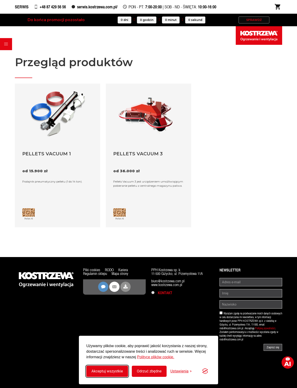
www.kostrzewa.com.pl (166, 285)
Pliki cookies (91, 270)
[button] (6, 44)
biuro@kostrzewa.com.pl (167, 281)
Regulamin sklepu (95, 273)
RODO (109, 270)
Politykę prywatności (265, 328)
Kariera (123, 270)
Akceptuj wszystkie (107, 371)
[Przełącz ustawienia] (181, 371)
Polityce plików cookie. (155, 357)
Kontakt (161, 293)
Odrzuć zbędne (149, 371)
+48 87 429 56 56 (53, 6)
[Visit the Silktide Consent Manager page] (205, 371)
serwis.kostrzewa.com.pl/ (97, 6)
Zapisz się (273, 347)
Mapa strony (120, 273)
